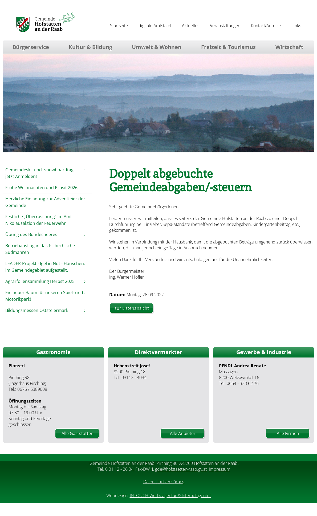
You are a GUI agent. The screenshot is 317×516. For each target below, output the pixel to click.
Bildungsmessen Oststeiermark (36, 310)
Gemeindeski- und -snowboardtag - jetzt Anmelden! (40, 173)
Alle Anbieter (183, 433)
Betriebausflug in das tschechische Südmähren (40, 249)
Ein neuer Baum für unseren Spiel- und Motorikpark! (44, 296)
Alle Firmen (288, 433)
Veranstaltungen (225, 26)
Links (296, 26)
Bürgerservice (31, 47)
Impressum (219, 469)
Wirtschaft (289, 47)
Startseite (119, 26)
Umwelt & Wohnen (156, 47)
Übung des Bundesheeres (31, 234)
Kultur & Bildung (90, 47)
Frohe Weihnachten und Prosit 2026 (41, 187)
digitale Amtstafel (155, 26)
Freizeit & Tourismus (228, 47)
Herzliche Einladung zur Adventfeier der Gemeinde (45, 202)
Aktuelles (190, 26)
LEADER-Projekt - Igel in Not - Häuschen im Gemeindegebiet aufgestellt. (44, 267)
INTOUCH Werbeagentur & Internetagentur (170, 495)
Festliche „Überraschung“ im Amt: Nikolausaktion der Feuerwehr (39, 220)
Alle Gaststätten (78, 433)
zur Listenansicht (132, 308)
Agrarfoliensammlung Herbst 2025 (40, 281)
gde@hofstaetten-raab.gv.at (181, 469)
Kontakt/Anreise (266, 26)
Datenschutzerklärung (163, 482)
